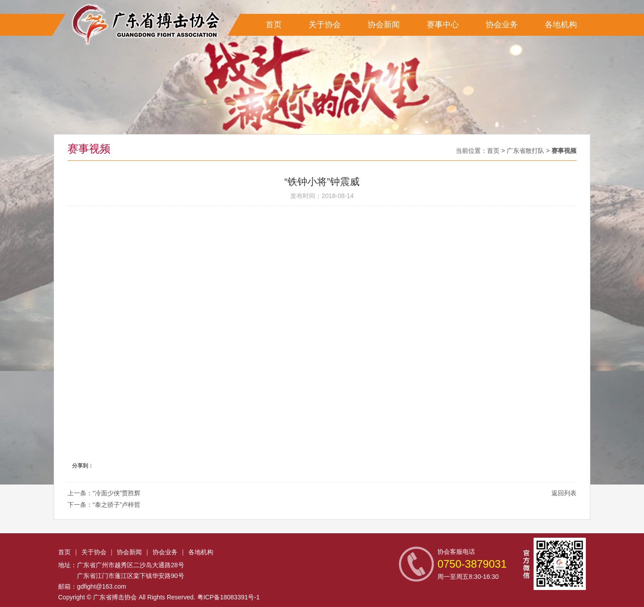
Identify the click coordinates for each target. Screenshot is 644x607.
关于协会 (325, 24)
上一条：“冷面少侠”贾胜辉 (104, 493)
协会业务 (502, 24)
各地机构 (561, 24)
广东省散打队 (525, 150)
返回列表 (563, 493)
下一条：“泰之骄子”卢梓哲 (104, 504)
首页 (274, 24)
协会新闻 (384, 24)
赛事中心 (443, 24)
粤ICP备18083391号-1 (228, 597)
